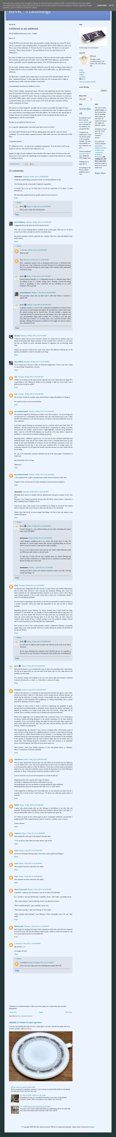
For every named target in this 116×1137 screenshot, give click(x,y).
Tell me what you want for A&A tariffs (23, 1087)
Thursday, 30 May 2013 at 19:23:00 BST (39, 222)
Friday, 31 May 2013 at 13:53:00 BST (40, 538)
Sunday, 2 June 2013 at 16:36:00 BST (30, 876)
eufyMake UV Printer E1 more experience (25, 1022)
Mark (16, 585)
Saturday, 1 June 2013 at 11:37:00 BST (41, 567)
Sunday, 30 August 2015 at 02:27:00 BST (41, 962)
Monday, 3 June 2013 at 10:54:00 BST (39, 889)
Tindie (81, 70)
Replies (19, 202)
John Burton (18, 759)
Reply (16, 198)
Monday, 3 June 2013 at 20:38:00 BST (39, 305)
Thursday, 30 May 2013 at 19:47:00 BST (37, 362)
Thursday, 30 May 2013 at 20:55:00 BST (34, 250)
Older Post (68, 1012)
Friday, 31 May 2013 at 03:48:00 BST (39, 641)
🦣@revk (82, 79)
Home (41, 1012)
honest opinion (83, 122)
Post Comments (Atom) (25, 1016)
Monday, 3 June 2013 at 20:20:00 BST (43, 292)
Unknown (17, 833)
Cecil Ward (23, 962)
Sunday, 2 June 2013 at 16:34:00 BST (30, 850)
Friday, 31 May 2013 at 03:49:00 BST (39, 526)
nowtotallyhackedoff (21, 411)
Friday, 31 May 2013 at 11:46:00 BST (33, 833)
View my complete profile (87, 82)
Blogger (91, 1127)
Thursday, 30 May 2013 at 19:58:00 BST (31, 377)
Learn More (102, 5)
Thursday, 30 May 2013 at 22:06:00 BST (36, 260)
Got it (111, 5)
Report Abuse (100, 173)
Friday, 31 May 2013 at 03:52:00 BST (39, 206)
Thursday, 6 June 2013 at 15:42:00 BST (36, 926)
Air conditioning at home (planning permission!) (35, 1106)
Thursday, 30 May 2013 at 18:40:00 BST (36, 176)
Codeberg (82, 77)
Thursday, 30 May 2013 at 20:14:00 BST (41, 474)
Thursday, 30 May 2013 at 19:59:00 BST (31, 394)
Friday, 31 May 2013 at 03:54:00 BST (33, 666)
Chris (16, 850)
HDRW (16, 805)
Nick (21, 260)
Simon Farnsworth (20, 889)
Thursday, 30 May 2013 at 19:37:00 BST (33, 336)
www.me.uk (83, 154)
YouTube (82, 72)
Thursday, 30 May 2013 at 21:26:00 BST (31, 585)
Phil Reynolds (19, 926)
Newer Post (13, 1012)
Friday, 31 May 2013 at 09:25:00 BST (34, 690)
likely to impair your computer (101, 150)
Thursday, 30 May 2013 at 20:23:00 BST (36, 492)
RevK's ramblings (30, 11)
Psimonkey (18, 690)
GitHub (81, 74)
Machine (17, 336)
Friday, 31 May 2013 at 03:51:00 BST (39, 276)
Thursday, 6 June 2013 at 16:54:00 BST (28, 943)
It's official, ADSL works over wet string (33, 1095)
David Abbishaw (19, 222)
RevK (22, 206)
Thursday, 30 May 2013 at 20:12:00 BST (41, 411)
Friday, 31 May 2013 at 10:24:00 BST (32, 805)
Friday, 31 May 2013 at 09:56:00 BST (35, 759)
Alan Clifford (18, 362)
